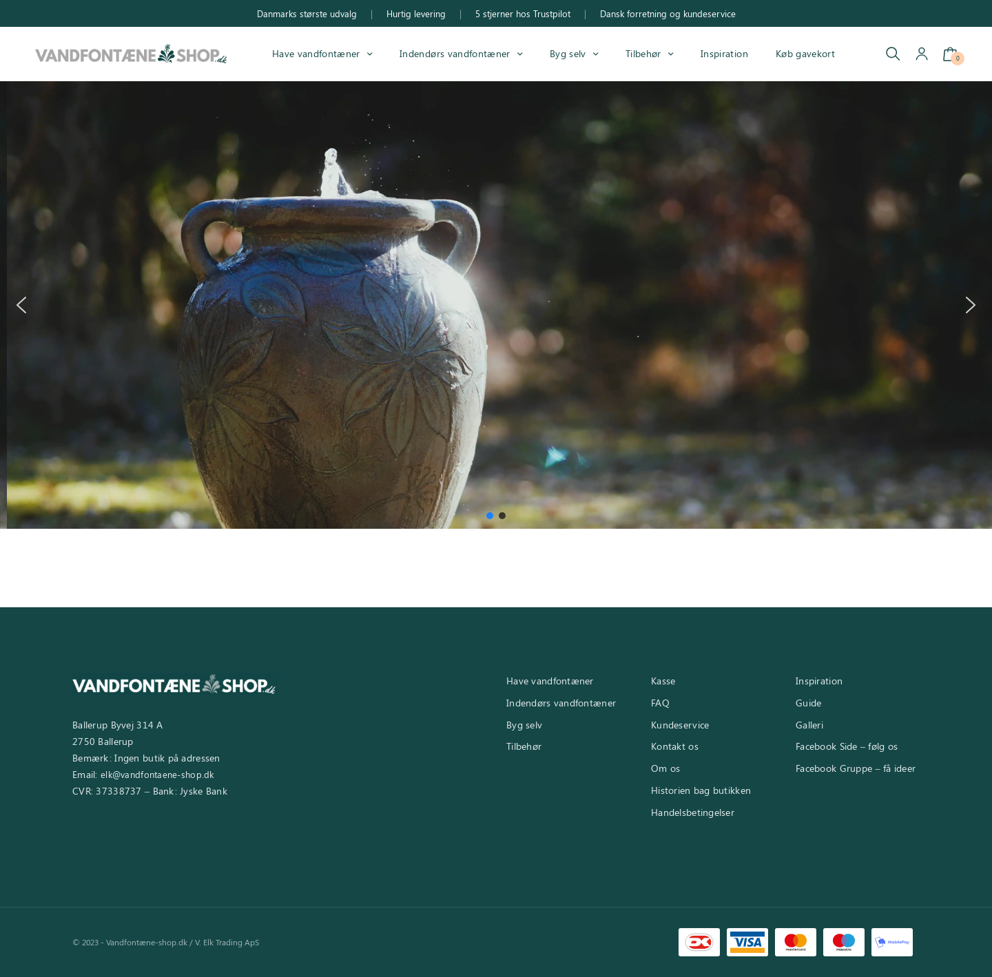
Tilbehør (643, 53)
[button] (21, 305)
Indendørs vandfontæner (455, 53)
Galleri (809, 724)
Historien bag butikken (701, 790)
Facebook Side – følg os (847, 746)
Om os (665, 768)
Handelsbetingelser (692, 812)
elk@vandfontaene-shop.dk (157, 774)
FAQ (660, 702)
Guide (808, 702)
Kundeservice (680, 724)
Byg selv (568, 53)
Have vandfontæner (316, 53)
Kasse (663, 680)
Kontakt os (675, 746)
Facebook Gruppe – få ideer (856, 768)
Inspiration (724, 53)
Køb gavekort (805, 53)
